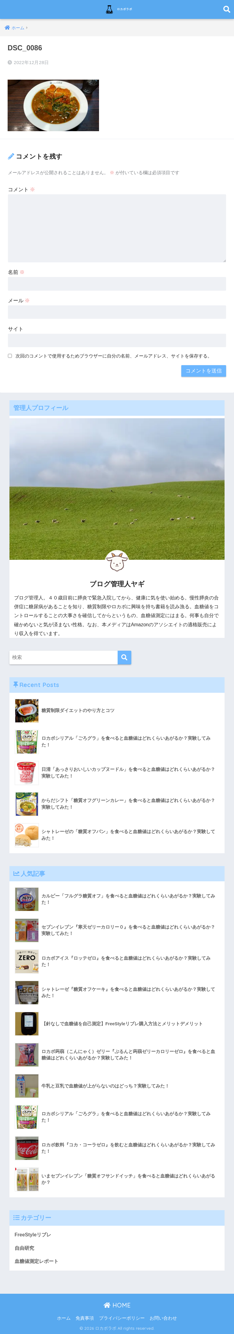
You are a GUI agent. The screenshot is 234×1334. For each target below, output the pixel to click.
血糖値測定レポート (38, 1261)
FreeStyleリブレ (34, 1233)
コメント (21, 188)
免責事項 (85, 1317)
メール (19, 299)
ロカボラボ (117, 9)
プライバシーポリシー (122, 1317)
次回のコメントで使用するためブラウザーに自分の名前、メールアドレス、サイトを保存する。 (114, 354)
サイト (15, 327)
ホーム (64, 1317)
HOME (117, 1304)
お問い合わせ (163, 1317)
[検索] (124, 656)
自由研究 (25, 1247)
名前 (16, 271)
